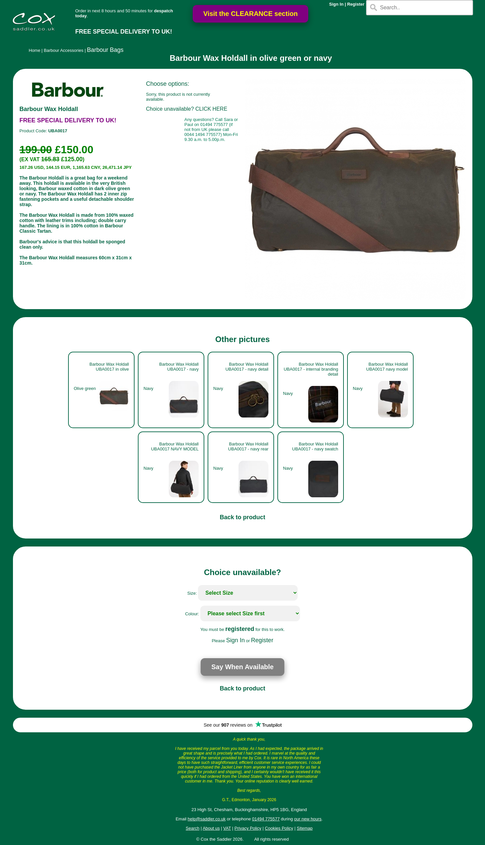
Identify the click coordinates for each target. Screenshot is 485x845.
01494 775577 (266, 818)
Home (35, 50)
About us (211, 828)
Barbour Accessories (63, 50)
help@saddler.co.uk (207, 818)
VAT (227, 828)
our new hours (307, 818)
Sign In (336, 4)
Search (192, 828)
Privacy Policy (248, 828)
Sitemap (305, 828)
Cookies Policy (279, 828)
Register (355, 4)
